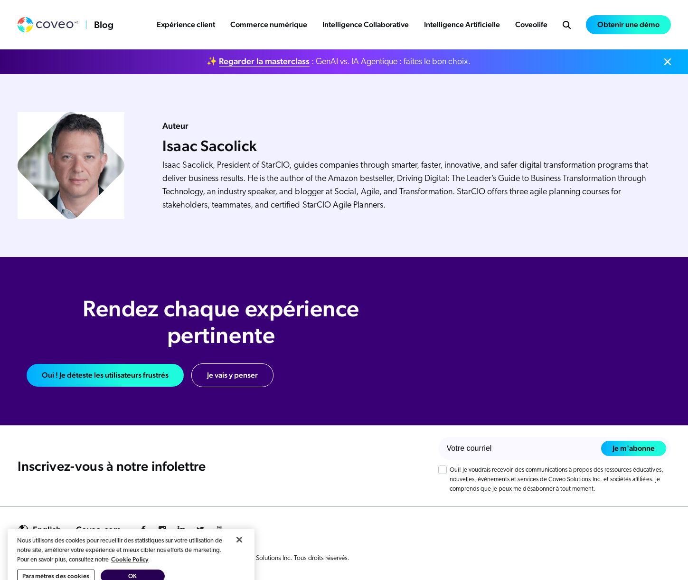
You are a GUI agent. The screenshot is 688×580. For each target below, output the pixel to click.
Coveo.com (98, 529)
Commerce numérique (268, 24)
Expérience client (186, 24)
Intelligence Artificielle (462, 24)
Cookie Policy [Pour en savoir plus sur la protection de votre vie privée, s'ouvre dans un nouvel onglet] (130, 574)
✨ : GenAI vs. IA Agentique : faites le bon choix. (339, 61)
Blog (103, 24)
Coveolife (531, 24)
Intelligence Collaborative (365, 24)
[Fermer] (239, 554)
